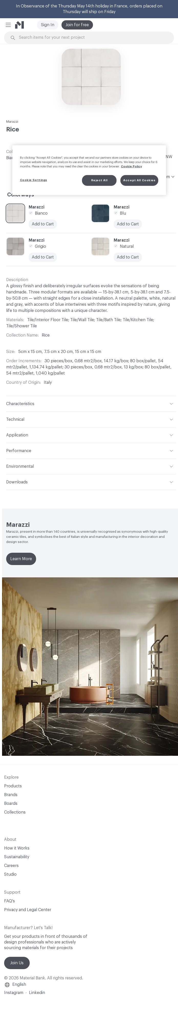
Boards (10, 803)
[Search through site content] (92, 38)
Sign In (47, 25)
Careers (11, 866)
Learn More (21, 559)
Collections (15, 812)
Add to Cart (43, 257)
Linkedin (37, 993)
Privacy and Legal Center (27, 910)
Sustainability (16, 857)
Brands (10, 795)
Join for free (77, 25)
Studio (10, 874)
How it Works (16, 848)
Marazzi (12, 121)
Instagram (13, 993)
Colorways (20, 194)
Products (13, 786)
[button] (8, 25)
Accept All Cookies (139, 180)
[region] (89, 170)
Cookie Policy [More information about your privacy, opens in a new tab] (131, 166)
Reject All (99, 180)
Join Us (17, 963)
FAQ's (9, 901)
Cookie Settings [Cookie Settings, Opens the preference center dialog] (33, 180)
